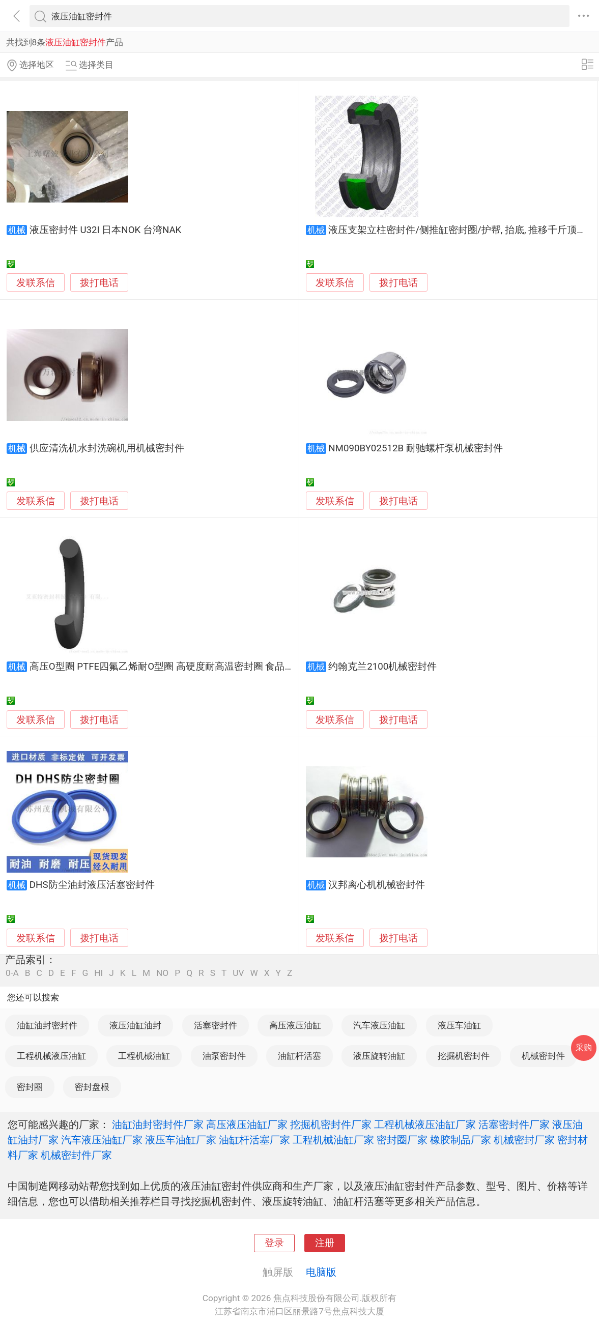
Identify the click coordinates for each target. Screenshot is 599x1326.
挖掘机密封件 (464, 1056)
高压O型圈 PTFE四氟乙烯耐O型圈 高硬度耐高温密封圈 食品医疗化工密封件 (191, 666)
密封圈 (30, 1087)
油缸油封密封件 (47, 1025)
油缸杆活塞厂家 (254, 1140)
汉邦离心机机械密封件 (376, 884)
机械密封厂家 (524, 1140)
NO (162, 973)
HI (98, 973)
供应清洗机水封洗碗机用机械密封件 (107, 448)
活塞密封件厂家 (514, 1124)
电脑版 (321, 1272)
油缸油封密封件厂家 (158, 1124)
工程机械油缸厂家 (333, 1140)
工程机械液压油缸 (51, 1056)
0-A (12, 973)
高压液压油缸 (295, 1025)
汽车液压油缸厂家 (101, 1140)
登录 (274, 1243)
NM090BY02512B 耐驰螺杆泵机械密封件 (415, 448)
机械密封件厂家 (76, 1155)
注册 (324, 1243)
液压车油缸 (459, 1025)
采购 (584, 1047)
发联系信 (35, 283)
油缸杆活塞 (299, 1056)
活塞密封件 (215, 1025)
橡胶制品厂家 (460, 1140)
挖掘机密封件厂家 (331, 1124)
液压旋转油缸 (379, 1056)
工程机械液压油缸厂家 (425, 1124)
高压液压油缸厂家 (247, 1124)
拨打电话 (99, 282)
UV (238, 973)
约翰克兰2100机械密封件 (382, 666)
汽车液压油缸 (379, 1025)
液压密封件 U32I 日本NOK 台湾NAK (106, 230)
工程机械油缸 (144, 1056)
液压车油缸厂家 (180, 1140)
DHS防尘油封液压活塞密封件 (92, 884)
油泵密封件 (224, 1056)
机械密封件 (543, 1056)
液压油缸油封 (135, 1025)
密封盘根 (92, 1087)
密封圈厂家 (402, 1140)
